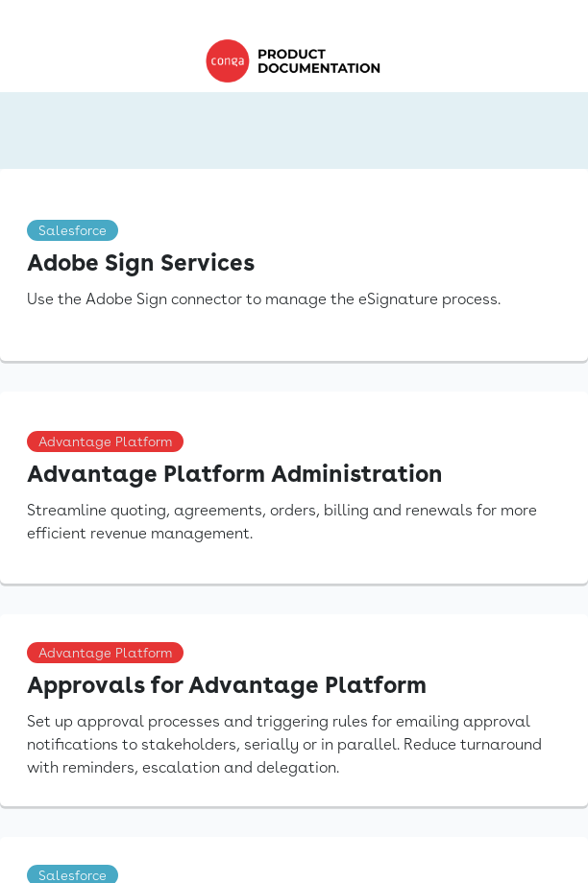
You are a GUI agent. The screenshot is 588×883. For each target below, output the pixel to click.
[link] (298, 61)
